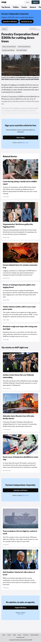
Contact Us (26, 635)
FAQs (14, 635)
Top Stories (5, 7)
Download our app (26, 21)
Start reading (20, 137)
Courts (24, 7)
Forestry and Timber (8, 50)
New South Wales (22, 50)
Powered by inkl (20, 637)
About (19, 635)
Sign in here (25, 142)
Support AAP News (20, 607)
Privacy (9, 635)
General (33, 7)
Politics (16, 7)
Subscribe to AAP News (10, 21)
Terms (3, 635)
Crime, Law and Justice (9, 46)
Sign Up (35, 2)
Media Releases (35, 635)
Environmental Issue (24, 46)
